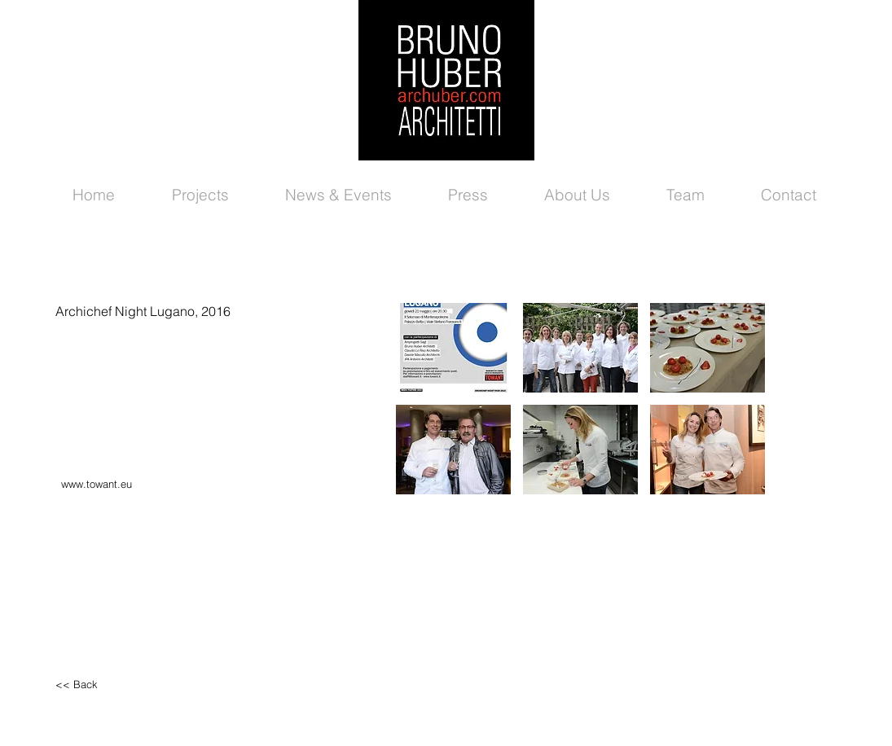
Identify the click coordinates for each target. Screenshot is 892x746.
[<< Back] (124, 684)
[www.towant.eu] (130, 484)
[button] (453, 348)
